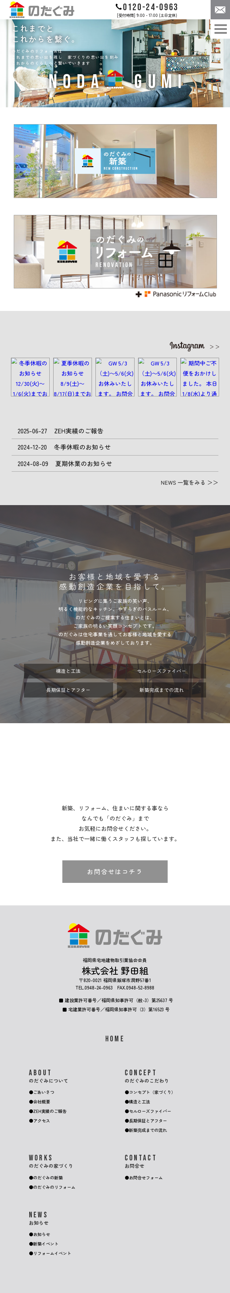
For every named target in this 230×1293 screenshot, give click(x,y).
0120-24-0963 (147, 7)
